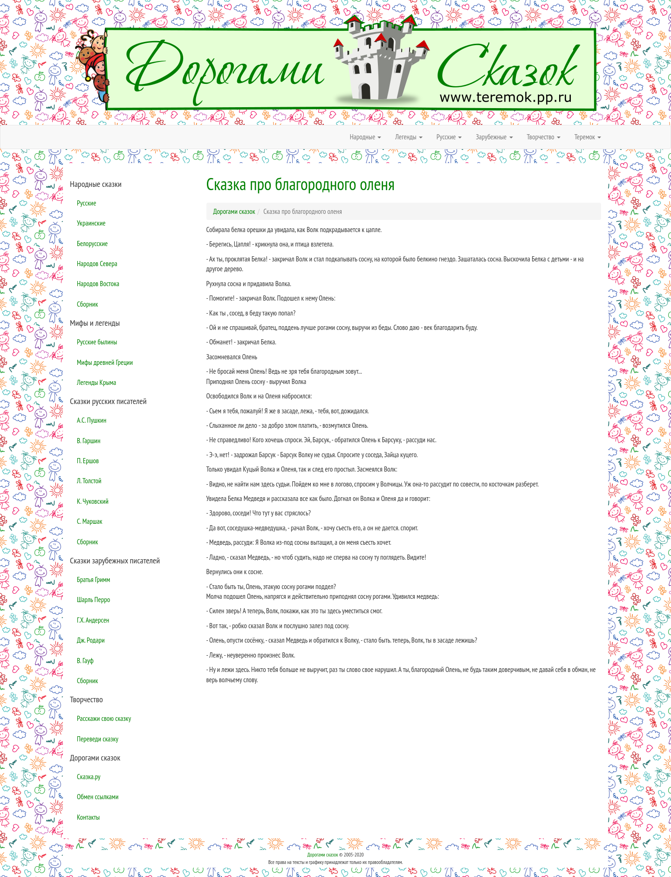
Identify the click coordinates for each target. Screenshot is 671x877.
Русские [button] (449, 136)
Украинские (91, 223)
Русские (86, 203)
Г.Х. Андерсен (93, 620)
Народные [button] (366, 136)
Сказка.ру (89, 776)
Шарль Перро (93, 599)
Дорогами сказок (322, 854)
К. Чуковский (93, 501)
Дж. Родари (91, 640)
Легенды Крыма (96, 382)
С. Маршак (90, 521)
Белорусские (92, 243)
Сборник (87, 304)
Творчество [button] (544, 136)
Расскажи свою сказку (104, 718)
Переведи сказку (97, 738)
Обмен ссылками (97, 796)
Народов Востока (98, 283)
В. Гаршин (88, 440)
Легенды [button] (409, 136)
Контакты (88, 817)
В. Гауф (85, 660)
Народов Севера (97, 263)
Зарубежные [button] (494, 136)
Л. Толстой (89, 480)
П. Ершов (88, 460)
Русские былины (97, 341)
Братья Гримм (93, 579)
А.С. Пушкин (91, 420)
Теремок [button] (588, 136)
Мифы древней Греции (105, 362)
